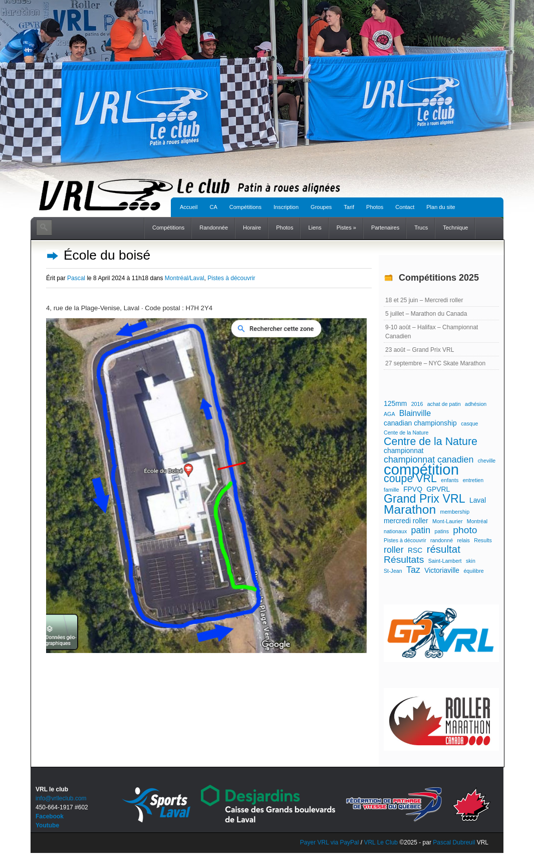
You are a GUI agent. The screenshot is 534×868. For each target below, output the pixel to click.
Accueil (188, 207)
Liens (314, 228)
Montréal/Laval (184, 278)
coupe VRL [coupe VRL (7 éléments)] (410, 478)
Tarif (349, 207)
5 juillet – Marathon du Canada (426, 313)
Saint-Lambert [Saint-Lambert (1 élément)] (445, 561)
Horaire (252, 228)
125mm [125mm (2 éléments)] (395, 403)
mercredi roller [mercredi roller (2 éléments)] (406, 521)
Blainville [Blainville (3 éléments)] (415, 412)
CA (213, 207)
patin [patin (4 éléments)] (421, 530)
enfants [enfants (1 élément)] (449, 480)
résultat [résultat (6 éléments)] (443, 549)
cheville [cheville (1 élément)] (487, 461)
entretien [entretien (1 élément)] (473, 480)
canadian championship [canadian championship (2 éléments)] (420, 423)
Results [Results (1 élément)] (483, 540)
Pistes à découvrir (231, 278)
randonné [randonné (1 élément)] (441, 540)
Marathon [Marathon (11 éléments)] (410, 509)
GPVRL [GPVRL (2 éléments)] (438, 489)
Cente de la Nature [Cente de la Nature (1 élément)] (406, 432)
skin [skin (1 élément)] (470, 561)
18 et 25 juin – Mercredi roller (424, 300)
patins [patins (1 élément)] (442, 531)
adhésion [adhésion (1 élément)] (475, 404)
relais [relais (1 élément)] (463, 540)
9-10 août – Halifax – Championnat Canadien (431, 332)
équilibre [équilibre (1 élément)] (473, 571)
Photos (374, 207)
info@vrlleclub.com (61, 798)
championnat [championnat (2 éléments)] (403, 451)
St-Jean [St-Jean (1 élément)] (393, 571)
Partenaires (385, 228)
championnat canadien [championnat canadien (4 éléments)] (428, 459)
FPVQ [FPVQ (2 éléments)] (412, 489)
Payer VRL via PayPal (329, 842)
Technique (455, 228)
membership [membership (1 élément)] (455, 512)
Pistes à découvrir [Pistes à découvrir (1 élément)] (405, 540)
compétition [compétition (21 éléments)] (421, 469)
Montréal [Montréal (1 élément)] (477, 521)
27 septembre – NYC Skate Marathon (435, 363)
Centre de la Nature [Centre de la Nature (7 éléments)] (430, 441)
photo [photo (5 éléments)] (465, 530)
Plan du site (440, 207)
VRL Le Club (381, 842)
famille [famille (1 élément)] (391, 490)
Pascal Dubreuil (454, 842)
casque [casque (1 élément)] (469, 423)
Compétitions (245, 207)
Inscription (286, 207)
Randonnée (213, 228)
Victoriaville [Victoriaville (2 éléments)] (441, 570)
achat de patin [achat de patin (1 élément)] (444, 404)
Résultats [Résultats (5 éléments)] (404, 559)
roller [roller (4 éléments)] (394, 549)
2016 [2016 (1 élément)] (417, 404)
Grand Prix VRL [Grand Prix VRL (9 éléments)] (424, 498)
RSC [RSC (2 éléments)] (415, 550)
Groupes (321, 207)
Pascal (76, 278)
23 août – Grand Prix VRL (419, 349)
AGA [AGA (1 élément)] (389, 414)
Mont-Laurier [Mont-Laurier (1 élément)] (447, 521)
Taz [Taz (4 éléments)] (413, 569)
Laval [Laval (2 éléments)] (477, 500)
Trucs (421, 228)
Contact (404, 207)
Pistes (346, 228)
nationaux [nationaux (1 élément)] (395, 531)
